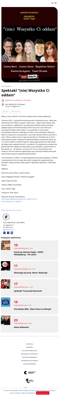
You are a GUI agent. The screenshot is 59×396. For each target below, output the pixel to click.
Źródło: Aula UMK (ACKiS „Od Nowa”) (11, 210)
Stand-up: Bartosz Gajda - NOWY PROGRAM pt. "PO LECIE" (29, 253)
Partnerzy (29, 347)
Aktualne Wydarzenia (29, 357)
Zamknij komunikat (40, 393)
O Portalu (29, 344)
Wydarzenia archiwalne (29, 361)
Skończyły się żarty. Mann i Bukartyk (31, 272)
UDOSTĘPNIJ (15, 111)
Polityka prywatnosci (29, 351)
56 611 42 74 (10, 230)
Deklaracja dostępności (29, 354)
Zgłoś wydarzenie (29, 364)
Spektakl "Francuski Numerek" (28, 291)
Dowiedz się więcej (27, 390)
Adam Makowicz (21, 327)
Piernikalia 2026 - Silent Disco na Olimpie (33, 309)
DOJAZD (5, 111)
